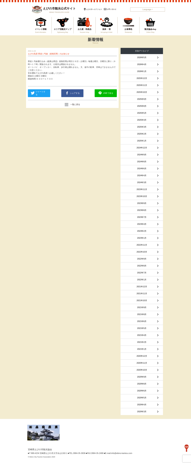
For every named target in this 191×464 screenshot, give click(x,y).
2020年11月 (142, 363)
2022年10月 (142, 252)
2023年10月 (142, 196)
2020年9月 (142, 377)
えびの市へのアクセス (93, 9)
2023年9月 (142, 203)
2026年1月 (142, 71)
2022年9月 (142, 259)
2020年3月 (142, 412)
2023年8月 (142, 210)
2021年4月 (142, 335)
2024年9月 (142, 155)
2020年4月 (142, 405)
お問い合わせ (110, 9)
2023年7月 (142, 217)
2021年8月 (142, 314)
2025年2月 (142, 134)
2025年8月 (142, 106)
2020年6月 (142, 391)
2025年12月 (142, 78)
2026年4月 (142, 64)
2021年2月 (142, 342)
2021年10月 (142, 300)
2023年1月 (142, 238)
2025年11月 (142, 85)
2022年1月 (142, 280)
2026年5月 (142, 57)
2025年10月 (142, 92)
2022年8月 (142, 266)
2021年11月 (142, 293)
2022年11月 (142, 245)
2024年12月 (142, 148)
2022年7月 (142, 273)
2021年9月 (142, 307)
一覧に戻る (72, 104)
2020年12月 (142, 356)
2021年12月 (142, 287)
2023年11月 (142, 189)
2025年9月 (142, 99)
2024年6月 (142, 168)
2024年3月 (142, 182)
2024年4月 (142, 175)
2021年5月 (142, 328)
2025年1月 (142, 141)
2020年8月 (142, 384)
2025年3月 (142, 127)
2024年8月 (142, 162)
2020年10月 (142, 370)
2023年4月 (142, 224)
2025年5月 (142, 113)
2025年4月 (142, 120)
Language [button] (147, 9)
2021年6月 (142, 321)
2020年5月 (142, 398)
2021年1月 (142, 349)
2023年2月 (142, 231)
